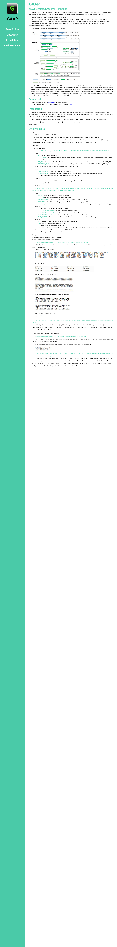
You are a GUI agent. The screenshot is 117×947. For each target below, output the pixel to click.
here (70, 104)
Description (12, 29)
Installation (12, 39)
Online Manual (12, 45)
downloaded (52, 102)
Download (12, 34)
